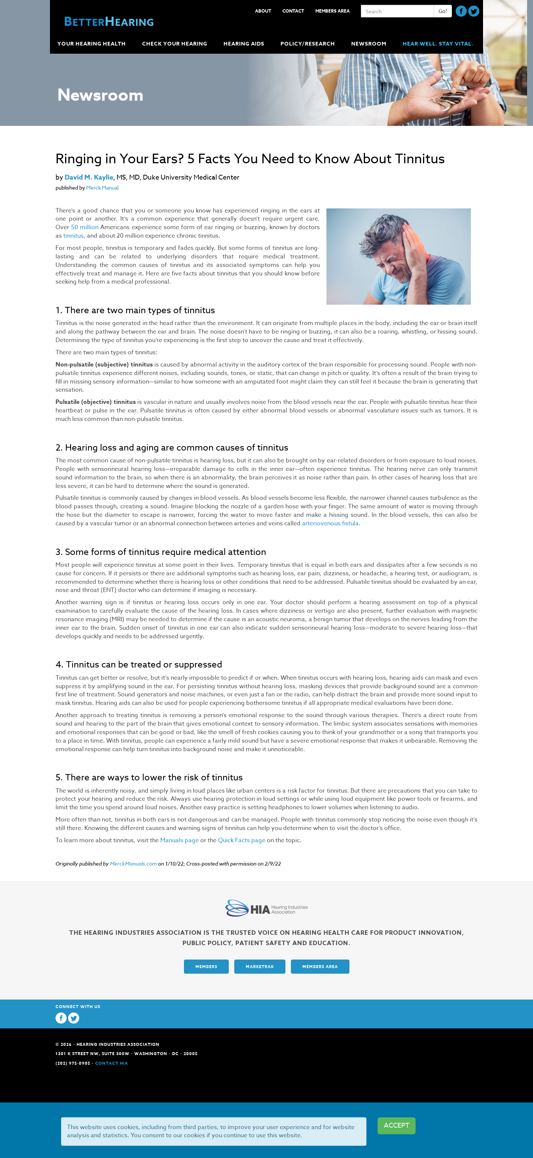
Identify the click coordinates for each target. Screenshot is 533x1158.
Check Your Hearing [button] (175, 44)
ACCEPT (396, 1126)
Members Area (332, 11)
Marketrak (260, 966)
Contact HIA (111, 1063)
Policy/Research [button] (308, 44)
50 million (84, 227)
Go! (443, 10)
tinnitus (73, 235)
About (263, 11)
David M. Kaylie (89, 177)
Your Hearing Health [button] (92, 44)
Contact (293, 11)
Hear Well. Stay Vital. (438, 44)
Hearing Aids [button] (245, 44)
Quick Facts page (241, 840)
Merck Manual (102, 187)
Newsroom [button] (369, 44)
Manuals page (179, 840)
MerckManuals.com (133, 863)
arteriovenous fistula (330, 523)
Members (206, 966)
